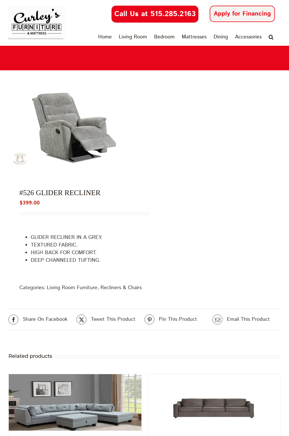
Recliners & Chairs (121, 287)
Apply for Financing (242, 13)
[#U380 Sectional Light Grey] (75, 402)
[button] (271, 37)
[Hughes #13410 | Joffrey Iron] (214, 402)
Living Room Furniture (72, 287)
